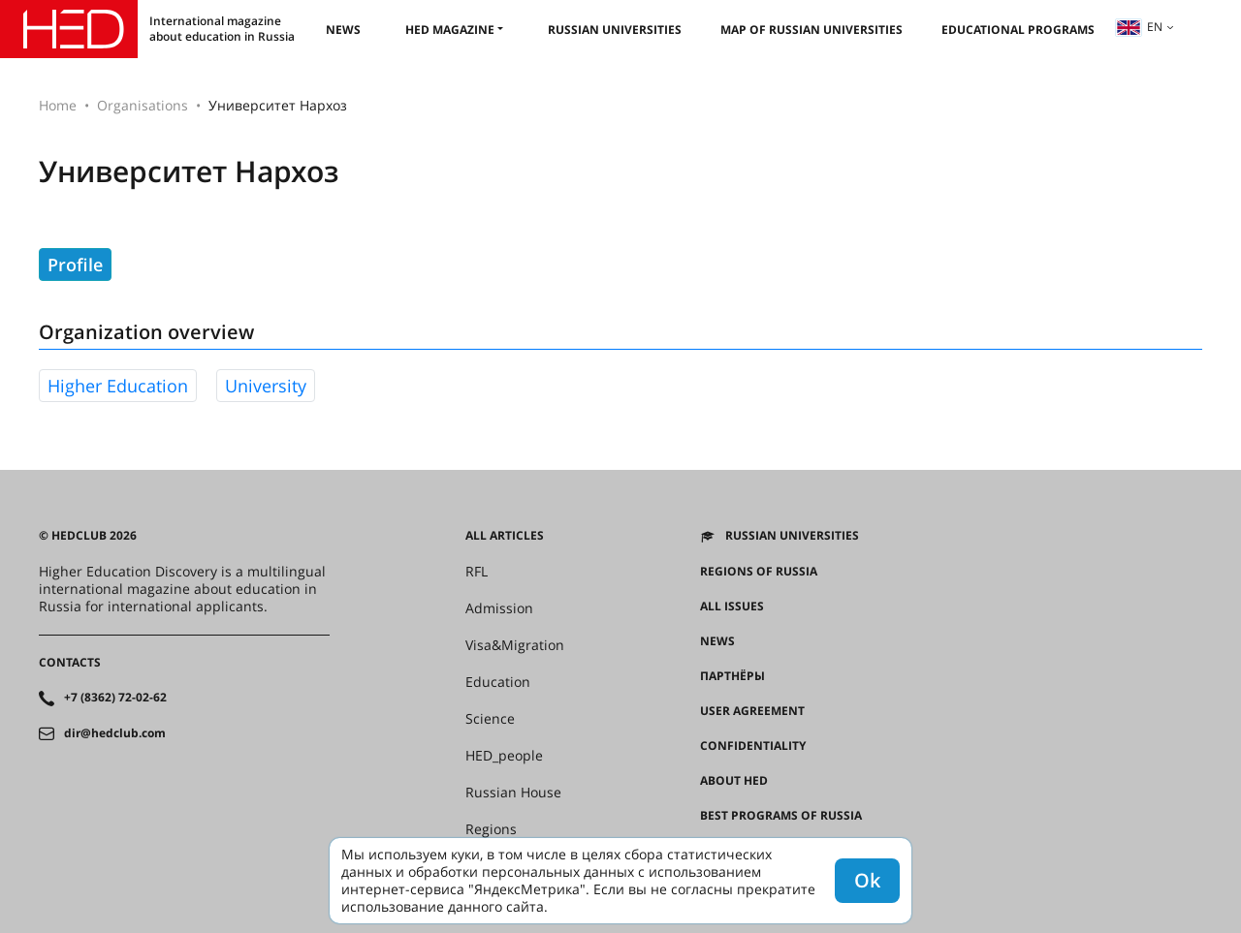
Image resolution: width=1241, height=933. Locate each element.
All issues (732, 606)
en (1139, 26)
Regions (491, 829)
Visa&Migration (514, 645)
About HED (734, 781)
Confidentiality (753, 746)
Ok (867, 880)
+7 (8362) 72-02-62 (115, 697)
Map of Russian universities (811, 29)
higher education (118, 385)
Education (497, 682)
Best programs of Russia (781, 816)
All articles (504, 536)
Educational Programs (1018, 29)
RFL (476, 571)
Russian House (513, 792)
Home (58, 105)
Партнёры (732, 676)
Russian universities (615, 29)
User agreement (752, 711)
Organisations (142, 105)
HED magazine (449, 29)
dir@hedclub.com (115, 733)
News (343, 29)
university (265, 385)
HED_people (504, 755)
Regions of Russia (758, 571)
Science (490, 719)
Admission (499, 608)
